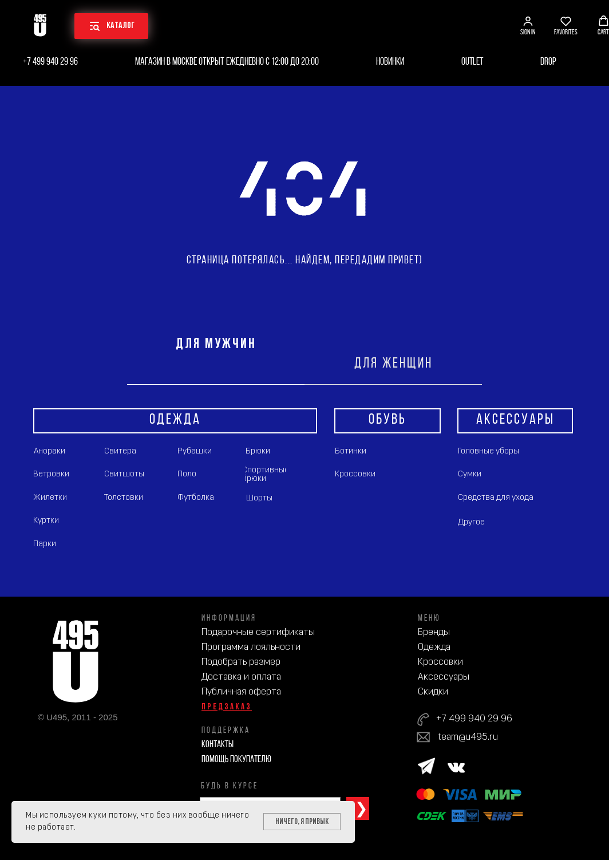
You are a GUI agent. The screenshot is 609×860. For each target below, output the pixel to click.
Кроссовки (440, 662)
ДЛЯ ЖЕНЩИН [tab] (393, 364)
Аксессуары (443, 677)
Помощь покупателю (236, 759)
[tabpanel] (304, 491)
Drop (548, 62)
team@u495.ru (468, 737)
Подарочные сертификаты (258, 632)
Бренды (434, 632)
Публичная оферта (241, 692)
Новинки (390, 62)
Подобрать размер (240, 662)
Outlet (472, 62)
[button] (527, 25)
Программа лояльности (250, 647)
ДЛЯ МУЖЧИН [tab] (216, 344)
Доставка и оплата (241, 677)
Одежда (434, 647)
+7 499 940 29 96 (50, 62)
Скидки (433, 692)
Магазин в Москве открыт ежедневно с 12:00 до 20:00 (227, 62)
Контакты (217, 744)
